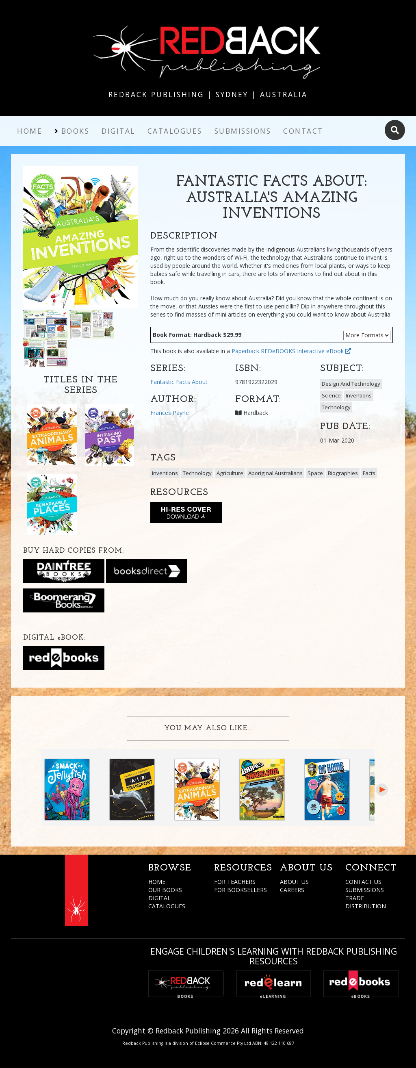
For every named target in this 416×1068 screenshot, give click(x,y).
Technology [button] (336, 407)
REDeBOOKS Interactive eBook (306, 351)
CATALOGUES (166, 906)
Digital (118, 131)
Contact (303, 131)
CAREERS (292, 890)
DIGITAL (159, 898)
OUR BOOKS (165, 890)
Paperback (245, 351)
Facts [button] (369, 473)
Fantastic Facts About (179, 382)
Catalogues (174, 131)
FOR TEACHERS (235, 882)
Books (75, 131)
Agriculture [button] (230, 473)
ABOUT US (294, 882)
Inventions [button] (359, 395)
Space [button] (315, 473)
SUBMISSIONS (364, 890)
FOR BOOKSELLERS (240, 890)
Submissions (242, 131)
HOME (156, 882)
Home (29, 131)
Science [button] (331, 395)
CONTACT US (363, 882)
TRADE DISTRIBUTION (365, 902)
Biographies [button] (343, 473)
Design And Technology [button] (351, 383)
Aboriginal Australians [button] (275, 473)
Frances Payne (169, 413)
